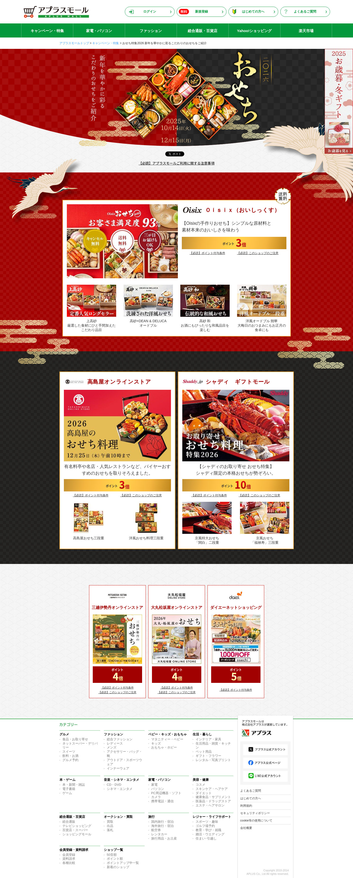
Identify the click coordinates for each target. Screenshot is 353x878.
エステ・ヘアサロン (210, 805)
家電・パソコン (99, 31)
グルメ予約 (70, 760)
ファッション (151, 31)
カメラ (156, 797)
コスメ (200, 784)
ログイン (149, 11)
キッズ (156, 743)
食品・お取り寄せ (75, 739)
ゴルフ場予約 (205, 826)
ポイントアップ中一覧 (123, 863)
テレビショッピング (76, 826)
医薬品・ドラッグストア (213, 801)
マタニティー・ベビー (167, 739)
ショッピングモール (76, 834)
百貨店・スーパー (75, 830)
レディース (115, 743)
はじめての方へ (253, 11)
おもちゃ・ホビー (164, 747)
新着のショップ (118, 867)
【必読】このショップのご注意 (258, 253)
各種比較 (68, 863)
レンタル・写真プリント (213, 760)
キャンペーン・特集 (47, 31)
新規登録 (201, 11)
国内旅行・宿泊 (162, 821)
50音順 (112, 855)
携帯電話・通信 (162, 801)
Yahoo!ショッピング (254, 31)
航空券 (156, 830)
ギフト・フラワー (208, 756)
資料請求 (68, 858)
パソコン (157, 789)
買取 (110, 821)
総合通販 (68, 821)
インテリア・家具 (208, 739)
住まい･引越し (206, 838)
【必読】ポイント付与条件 (207, 253)
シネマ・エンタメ (119, 789)
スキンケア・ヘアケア (212, 789)
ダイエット (204, 793)
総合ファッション (119, 739)
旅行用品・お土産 (164, 838)
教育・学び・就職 (208, 830)
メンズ (111, 747)
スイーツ (68, 751)
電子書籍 (68, 789)
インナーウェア (118, 768)
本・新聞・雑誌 (73, 784)
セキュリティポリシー (255, 813)
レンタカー (159, 834)
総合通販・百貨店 (202, 31)
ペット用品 (204, 751)
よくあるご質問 (305, 11)
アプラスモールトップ (74, 43)
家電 (154, 784)
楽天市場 (306, 31)
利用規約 (246, 805)
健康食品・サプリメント (213, 797)
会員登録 (68, 855)
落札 (110, 830)
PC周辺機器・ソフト (166, 793)
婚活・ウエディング (210, 834)
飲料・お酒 (70, 756)
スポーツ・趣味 (207, 821)
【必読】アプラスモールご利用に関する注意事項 (177, 163)
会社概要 (246, 828)
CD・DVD (114, 784)
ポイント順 (115, 858)
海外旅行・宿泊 (162, 826)
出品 (110, 826)
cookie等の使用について (256, 820)
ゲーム (67, 793)
